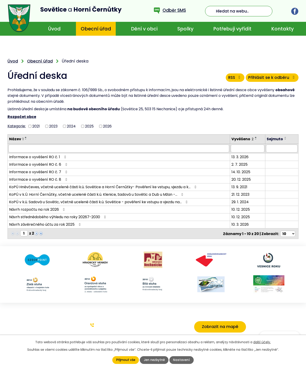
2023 (53, 126)
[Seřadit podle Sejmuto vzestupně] (286, 137)
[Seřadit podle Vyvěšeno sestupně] (256, 139)
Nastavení (182, 360)
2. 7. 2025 (240, 164)
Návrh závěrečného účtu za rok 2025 (45, 224)
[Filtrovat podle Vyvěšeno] (248, 148)
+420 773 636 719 (112, 324)
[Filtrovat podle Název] (119, 148)
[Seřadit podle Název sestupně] (25, 139)
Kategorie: (17, 126)
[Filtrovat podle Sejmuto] (282, 148)
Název (16, 139)
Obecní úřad (96, 28)
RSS (233, 78)
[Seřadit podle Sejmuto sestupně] (286, 139)
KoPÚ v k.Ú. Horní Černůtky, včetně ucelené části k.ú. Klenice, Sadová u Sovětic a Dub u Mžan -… (97, 194)
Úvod (54, 28)
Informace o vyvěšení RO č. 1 (38, 156)
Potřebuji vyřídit (232, 28)
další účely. (262, 342)
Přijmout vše (125, 360)
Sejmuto (275, 139)
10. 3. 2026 (240, 224)
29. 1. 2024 (240, 201)
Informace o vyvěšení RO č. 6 (38, 164)
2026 (107, 126)
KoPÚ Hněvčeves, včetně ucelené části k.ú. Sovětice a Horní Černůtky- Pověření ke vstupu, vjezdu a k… (103, 186)
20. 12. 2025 (241, 179)
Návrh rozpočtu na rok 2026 (37, 209)
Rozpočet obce (22, 116)
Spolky (185, 28)
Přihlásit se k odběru (272, 78)
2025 (89, 126)
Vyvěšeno (243, 139)
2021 (36, 126)
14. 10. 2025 (241, 171)
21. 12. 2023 (241, 194)
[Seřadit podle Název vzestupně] (25, 137)
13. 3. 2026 (240, 156)
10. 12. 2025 (241, 209)
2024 (71, 126)
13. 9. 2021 (240, 186)
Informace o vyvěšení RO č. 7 (38, 171)
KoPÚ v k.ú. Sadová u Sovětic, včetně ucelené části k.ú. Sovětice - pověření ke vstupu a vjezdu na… (99, 201)
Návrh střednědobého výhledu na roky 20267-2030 (58, 216)
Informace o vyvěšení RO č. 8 (38, 179)
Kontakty (282, 28)
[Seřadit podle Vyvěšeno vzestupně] (256, 137)
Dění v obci (144, 28)
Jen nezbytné (154, 360)
